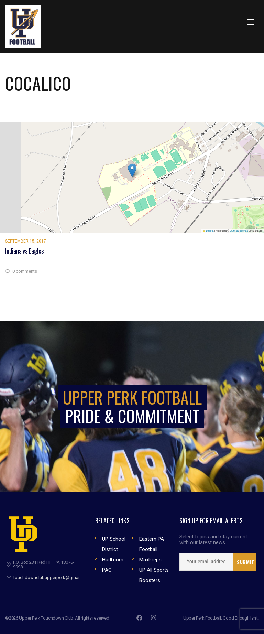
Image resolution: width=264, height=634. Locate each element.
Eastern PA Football (151, 544)
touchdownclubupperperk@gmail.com (51, 577)
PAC (107, 570)
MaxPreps (150, 560)
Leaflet (208, 230)
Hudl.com (112, 560)
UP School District (113, 544)
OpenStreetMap (239, 230)
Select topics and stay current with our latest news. (213, 540)
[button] (132, 170)
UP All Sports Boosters (154, 575)
